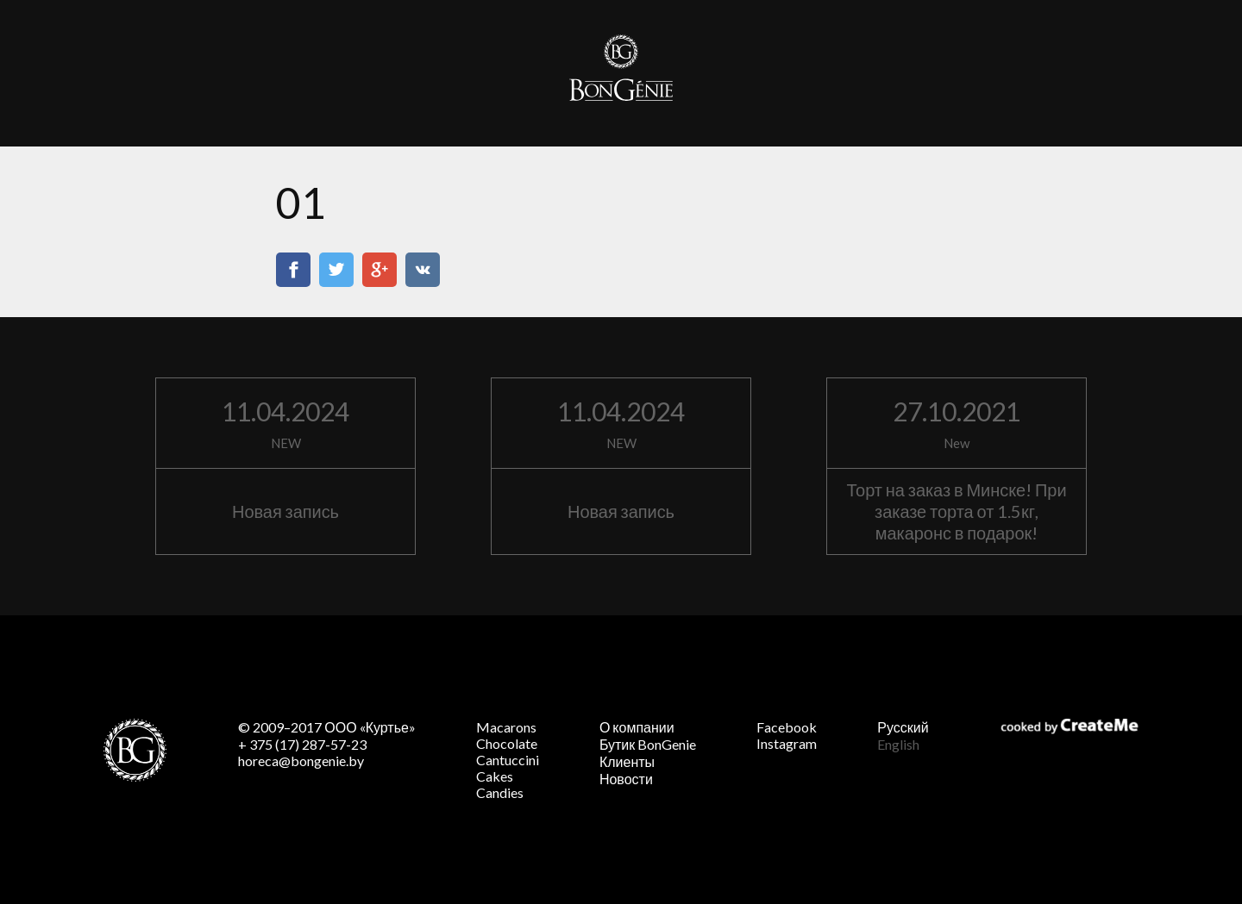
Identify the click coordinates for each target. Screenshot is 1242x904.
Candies (500, 792)
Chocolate (506, 743)
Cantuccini (507, 759)
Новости (626, 778)
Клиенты (627, 761)
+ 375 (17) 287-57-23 (302, 744)
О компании (636, 727)
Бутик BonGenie (647, 744)
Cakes (494, 776)
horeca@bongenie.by (301, 760)
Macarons (506, 727)
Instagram (786, 743)
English (898, 744)
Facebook (786, 727)
